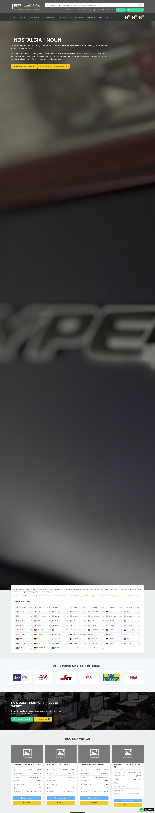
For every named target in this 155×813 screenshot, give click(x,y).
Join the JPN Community (81, 10)
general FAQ (134, 596)
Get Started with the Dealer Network (53, 66)
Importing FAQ (43, 719)
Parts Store (79, 17)
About (14, 17)
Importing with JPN (65, 17)
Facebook (65, 10)
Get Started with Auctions (24, 66)
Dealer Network (34, 17)
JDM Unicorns (103, 17)
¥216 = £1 (110, 10)
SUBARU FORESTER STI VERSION (93, 765)
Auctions (22, 17)
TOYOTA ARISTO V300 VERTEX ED (26, 765)
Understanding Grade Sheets (114, 596)
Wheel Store (90, 17)
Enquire (26, 802)
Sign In (121, 10)
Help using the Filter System (95, 596)
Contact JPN (98, 10)
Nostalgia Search (49, 17)
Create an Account (135, 10)
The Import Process (22, 719)
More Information (27, 798)
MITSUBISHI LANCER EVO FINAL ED (60, 765)
